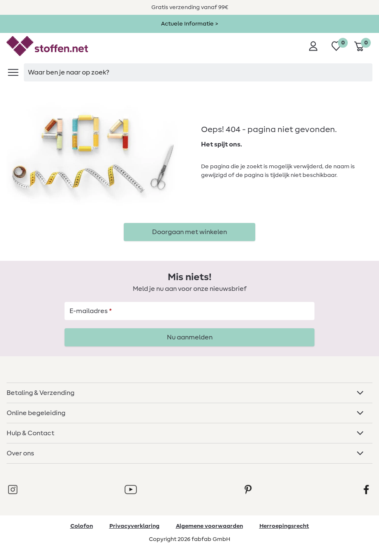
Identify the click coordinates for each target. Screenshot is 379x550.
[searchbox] (198, 72)
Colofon (81, 526)
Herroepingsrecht (284, 526)
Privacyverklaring (134, 526)
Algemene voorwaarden (209, 526)
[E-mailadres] (189, 311)
